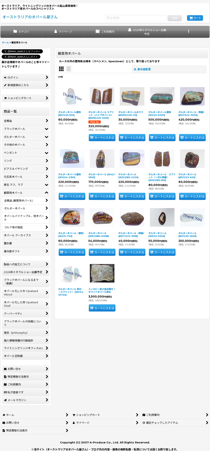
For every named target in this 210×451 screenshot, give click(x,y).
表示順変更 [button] (142, 69)
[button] (189, 32)
